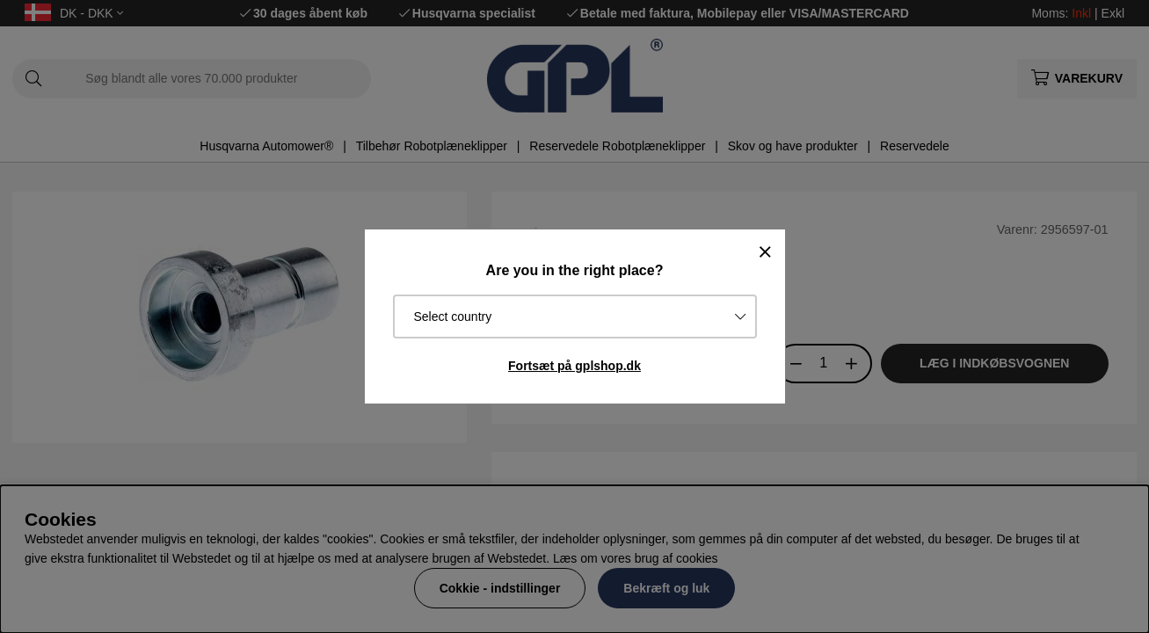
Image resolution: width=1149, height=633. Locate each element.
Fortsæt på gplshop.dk (574, 366)
